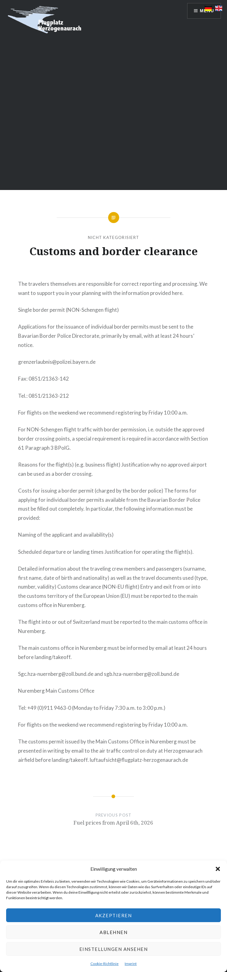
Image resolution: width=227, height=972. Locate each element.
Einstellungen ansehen (113, 949)
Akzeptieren (113, 915)
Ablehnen (113, 932)
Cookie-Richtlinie (104, 963)
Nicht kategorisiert (113, 237)
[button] (218, 869)
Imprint (131, 963)
